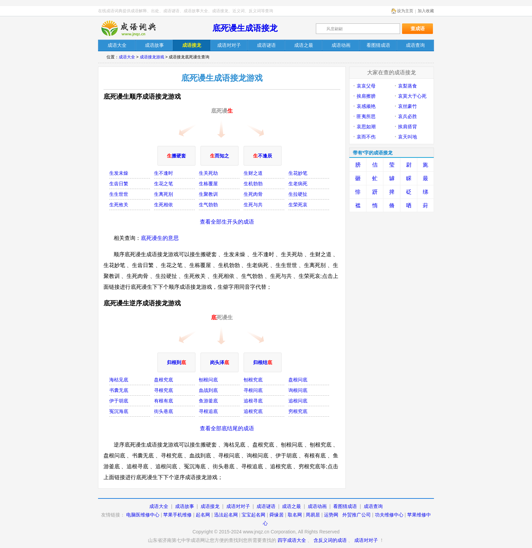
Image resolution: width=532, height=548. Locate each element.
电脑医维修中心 (142, 514)
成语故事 (184, 506)
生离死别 (163, 194)
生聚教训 (208, 194)
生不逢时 (163, 173)
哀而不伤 (366, 136)
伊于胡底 (118, 400)
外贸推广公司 (356, 514)
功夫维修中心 (389, 514)
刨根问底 (208, 379)
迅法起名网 (226, 514)
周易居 (313, 514)
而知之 (219, 155)
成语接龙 (210, 506)
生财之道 (253, 173)
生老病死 (297, 183)
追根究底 (253, 411)
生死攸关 (118, 204)
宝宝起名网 (253, 514)
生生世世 (118, 194)
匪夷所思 (366, 116)
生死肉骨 (253, 194)
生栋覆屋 (208, 183)
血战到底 (208, 390)
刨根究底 (253, 379)
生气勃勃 (208, 204)
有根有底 (163, 400)
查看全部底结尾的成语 (227, 428)
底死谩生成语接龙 (245, 28)
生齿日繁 (118, 183)
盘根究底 (163, 379)
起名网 (203, 514)
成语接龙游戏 (152, 57)
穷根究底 (297, 411)
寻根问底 (253, 390)
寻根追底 (208, 411)
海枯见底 (118, 379)
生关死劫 (208, 173)
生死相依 (163, 204)
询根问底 (297, 390)
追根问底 (297, 400)
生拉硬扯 (297, 194)
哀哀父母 (366, 86)
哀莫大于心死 (412, 96)
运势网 (331, 514)
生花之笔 (163, 183)
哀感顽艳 (366, 106)
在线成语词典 (134, 28)
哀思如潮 (366, 126)
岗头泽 (219, 362)
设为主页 (405, 10)
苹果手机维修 (177, 514)
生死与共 (253, 204)
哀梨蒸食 (407, 86)
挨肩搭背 (407, 126)
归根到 (176, 362)
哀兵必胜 (407, 116)
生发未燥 (118, 173)
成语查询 (373, 506)
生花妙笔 (297, 173)
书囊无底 (118, 390)
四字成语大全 (292, 540)
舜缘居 (276, 514)
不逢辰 (262, 155)
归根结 (262, 362)
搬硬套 (176, 155)
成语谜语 (266, 506)
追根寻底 (253, 400)
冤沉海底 (118, 411)
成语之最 (291, 506)
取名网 (295, 514)
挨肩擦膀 (366, 96)
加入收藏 (426, 10)
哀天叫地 (407, 136)
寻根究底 (163, 390)
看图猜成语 (345, 506)
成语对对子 (238, 506)
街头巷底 (163, 411)
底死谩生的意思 (160, 238)
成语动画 (317, 506)
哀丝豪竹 (407, 106)
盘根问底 (297, 379)
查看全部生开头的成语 (227, 222)
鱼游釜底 (208, 400)
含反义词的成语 (330, 540)
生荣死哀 (297, 204)
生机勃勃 (253, 183)
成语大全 (127, 57)
